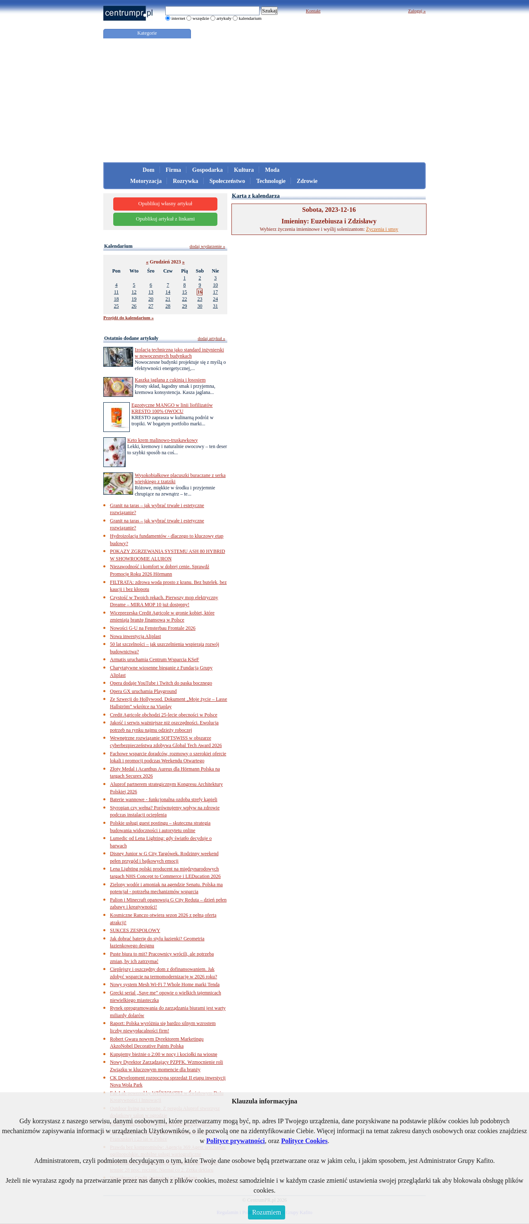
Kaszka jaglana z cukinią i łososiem (170, 380)
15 (184, 292)
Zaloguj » (417, 10)
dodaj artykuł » (211, 338)
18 (116, 299)
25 (116, 306)
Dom (149, 170)
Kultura (244, 170)
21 (167, 299)
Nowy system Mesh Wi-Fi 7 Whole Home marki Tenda (164, 984)
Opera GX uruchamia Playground (143, 691)
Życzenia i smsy (382, 229)
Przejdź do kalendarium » (128, 317)
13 (150, 292)
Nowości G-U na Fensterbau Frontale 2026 (152, 628)
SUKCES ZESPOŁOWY (135, 930)
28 (167, 306)
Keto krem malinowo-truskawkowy (162, 440)
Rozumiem (266, 1212)
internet (179, 18)
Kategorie (147, 33)
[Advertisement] (264, 100)
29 (184, 306)
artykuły (224, 18)
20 (150, 299)
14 (167, 292)
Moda (272, 170)
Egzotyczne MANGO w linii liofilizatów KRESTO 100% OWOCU (172, 408)
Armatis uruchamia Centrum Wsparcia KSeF (154, 659)
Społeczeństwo (227, 181)
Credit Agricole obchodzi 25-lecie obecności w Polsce (163, 715)
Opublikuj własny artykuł (165, 203)
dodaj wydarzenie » (207, 246)
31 (215, 306)
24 (215, 299)
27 (150, 306)
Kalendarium (118, 246)
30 (199, 306)
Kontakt (313, 10)
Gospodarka (207, 170)
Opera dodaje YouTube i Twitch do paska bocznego (161, 683)
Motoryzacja (146, 181)
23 (199, 299)
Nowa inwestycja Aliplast (135, 636)
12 (133, 292)
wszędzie (201, 18)
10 (215, 285)
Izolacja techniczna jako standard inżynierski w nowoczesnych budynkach (179, 353)
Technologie (271, 181)
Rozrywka (185, 181)
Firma (173, 170)
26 (133, 306)
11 (116, 292)
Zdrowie (307, 181)
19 (133, 299)
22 (184, 299)
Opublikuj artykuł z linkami (165, 219)
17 (215, 292)
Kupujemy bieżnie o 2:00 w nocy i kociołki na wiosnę (163, 1054)
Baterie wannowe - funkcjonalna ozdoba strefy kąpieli (163, 799)
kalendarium (250, 18)
